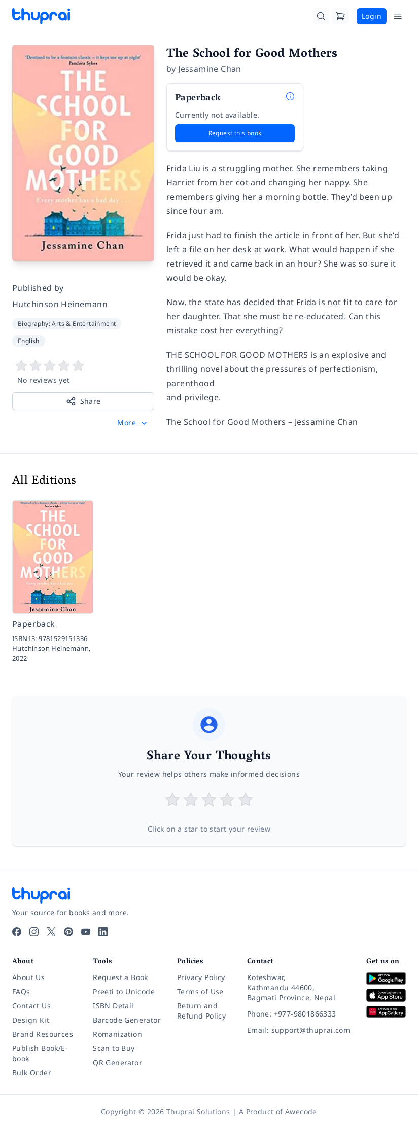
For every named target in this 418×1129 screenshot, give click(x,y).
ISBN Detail (113, 1005)
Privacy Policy (201, 977)
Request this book (235, 133)
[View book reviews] (83, 372)
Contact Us (31, 1005)
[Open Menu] (398, 16)
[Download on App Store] (386, 995)
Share (83, 401)
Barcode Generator (127, 1020)
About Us (28, 977)
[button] (133, 423)
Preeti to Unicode (124, 991)
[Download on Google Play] (386, 978)
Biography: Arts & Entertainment (67, 323)
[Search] (321, 16)
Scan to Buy (113, 1048)
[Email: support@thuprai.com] (298, 1030)
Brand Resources (42, 1034)
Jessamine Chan (209, 68)
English (29, 340)
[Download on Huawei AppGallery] (386, 1012)
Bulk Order (31, 1072)
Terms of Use (200, 991)
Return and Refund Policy (201, 1011)
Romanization (117, 1034)
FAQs (21, 991)
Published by (38, 287)
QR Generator (117, 1062)
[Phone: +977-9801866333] (298, 1014)
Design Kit (30, 1020)
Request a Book (120, 977)
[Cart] (340, 16)
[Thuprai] (41, 16)
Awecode (301, 1111)
